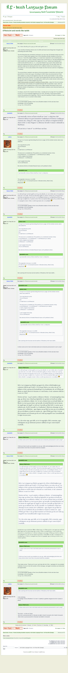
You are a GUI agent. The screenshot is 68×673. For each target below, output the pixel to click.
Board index (5, 22)
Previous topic (57, 38)
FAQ (58, 16)
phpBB (29, 652)
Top (4, 110)
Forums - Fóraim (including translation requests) (19, 22)
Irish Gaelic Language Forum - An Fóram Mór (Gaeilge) (42, 22)
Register (9, 16)
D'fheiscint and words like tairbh (16, 31)
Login (5, 16)
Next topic (62, 38)
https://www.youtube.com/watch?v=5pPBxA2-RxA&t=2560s (33, 82)
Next (64, 35)
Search (63, 16)
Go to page (57, 35)
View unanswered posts (8, 20)
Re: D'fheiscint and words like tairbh (30, 113)
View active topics (18, 20)
